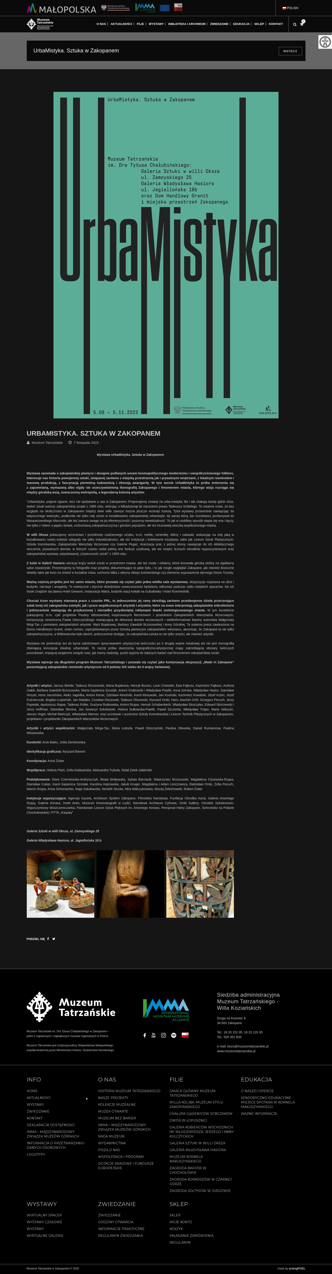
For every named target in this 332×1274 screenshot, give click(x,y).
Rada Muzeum (111, 1137)
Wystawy (35, 1106)
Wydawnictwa (112, 1144)
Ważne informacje (259, 1115)
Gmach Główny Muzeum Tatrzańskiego (193, 1094)
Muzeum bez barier (117, 1119)
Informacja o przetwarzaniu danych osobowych (55, 1146)
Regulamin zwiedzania (120, 1237)
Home (32, 1092)
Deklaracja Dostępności (51, 1126)
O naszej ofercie (257, 1092)
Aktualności (39, 1099)
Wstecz (290, 51)
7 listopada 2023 (86, 444)
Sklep (175, 1216)
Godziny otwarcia (115, 1223)
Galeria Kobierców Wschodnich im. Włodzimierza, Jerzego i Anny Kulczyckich (202, 1133)
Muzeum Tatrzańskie (47, 444)
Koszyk (176, 1230)
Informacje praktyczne (121, 1230)
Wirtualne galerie (45, 1237)
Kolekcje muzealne (117, 1106)
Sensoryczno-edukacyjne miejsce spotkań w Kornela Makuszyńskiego (268, 1103)
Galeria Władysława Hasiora (198, 1151)
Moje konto (181, 1223)
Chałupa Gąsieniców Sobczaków (201, 1115)
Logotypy (36, 1156)
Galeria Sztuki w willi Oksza (197, 1144)
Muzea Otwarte (113, 1112)
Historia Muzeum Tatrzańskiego (129, 1092)
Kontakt (34, 1119)
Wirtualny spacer (44, 1216)
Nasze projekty (113, 1099)
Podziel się (36, 940)
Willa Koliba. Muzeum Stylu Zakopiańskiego (196, 1105)
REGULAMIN (180, 1244)
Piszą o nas (109, 1151)
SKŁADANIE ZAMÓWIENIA (191, 1237)
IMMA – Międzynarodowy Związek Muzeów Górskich (53, 1135)
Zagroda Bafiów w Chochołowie (188, 1171)
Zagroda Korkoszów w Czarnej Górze (201, 1183)
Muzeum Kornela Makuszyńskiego (186, 1160)
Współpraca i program (121, 1158)
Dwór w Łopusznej (188, 1122)
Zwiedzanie (38, 1112)
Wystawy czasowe (44, 1223)
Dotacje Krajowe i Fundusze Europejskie (126, 1167)
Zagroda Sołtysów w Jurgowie (200, 1192)
